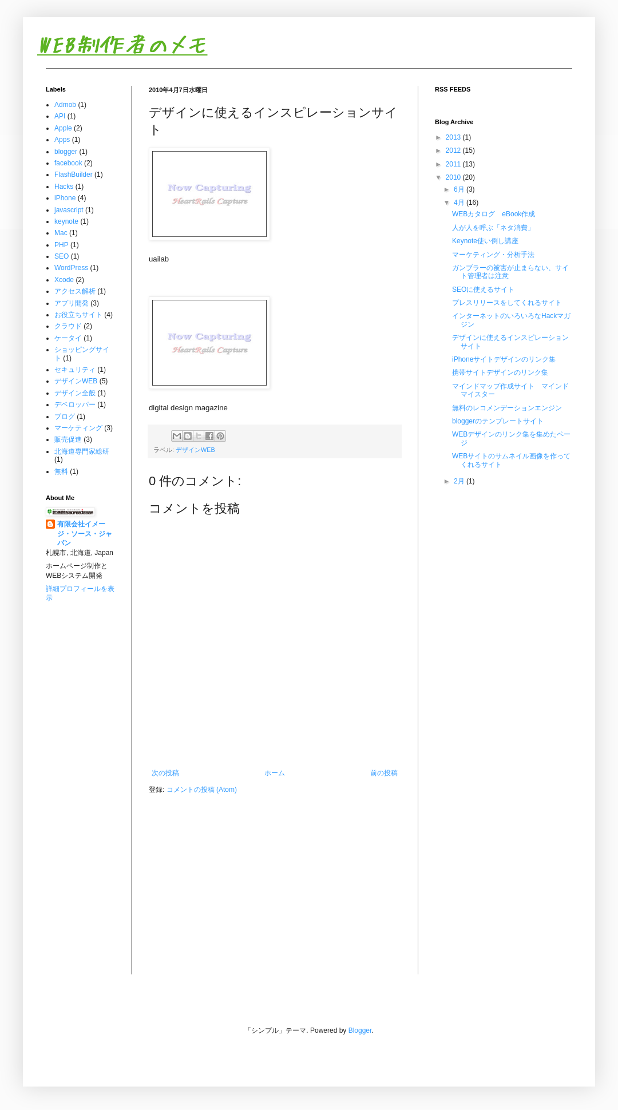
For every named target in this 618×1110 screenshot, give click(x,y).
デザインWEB (195, 449)
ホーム (274, 773)
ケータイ (68, 338)
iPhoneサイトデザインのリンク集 (504, 359)
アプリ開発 (71, 303)
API (59, 116)
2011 (454, 164)
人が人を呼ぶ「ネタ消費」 (493, 228)
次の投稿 (165, 773)
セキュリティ (75, 370)
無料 (61, 471)
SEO (61, 256)
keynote (66, 221)
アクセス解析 (75, 291)
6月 (460, 189)
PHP (61, 245)
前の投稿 (384, 773)
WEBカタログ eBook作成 (493, 214)
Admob (65, 105)
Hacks (63, 187)
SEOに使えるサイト (483, 290)
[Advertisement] (81, 656)
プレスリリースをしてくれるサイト (507, 303)
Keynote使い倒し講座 (485, 241)
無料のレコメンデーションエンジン (507, 408)
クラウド (68, 326)
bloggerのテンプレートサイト (498, 421)
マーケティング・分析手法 (493, 255)
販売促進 (68, 439)
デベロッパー (75, 405)
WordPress (71, 268)
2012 (454, 150)
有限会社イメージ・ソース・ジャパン (84, 534)
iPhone (65, 198)
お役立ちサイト (78, 315)
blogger (65, 152)
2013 (454, 137)
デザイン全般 (75, 393)
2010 (454, 177)
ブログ (64, 417)
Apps (62, 140)
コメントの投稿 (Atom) (202, 790)
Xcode (64, 280)
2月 (460, 481)
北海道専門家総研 (81, 451)
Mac (61, 233)
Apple (63, 128)
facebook (68, 163)
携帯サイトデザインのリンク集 (500, 372)
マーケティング (78, 428)
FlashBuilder (73, 175)
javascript (69, 210)
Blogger (360, 1030)
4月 (460, 203)
